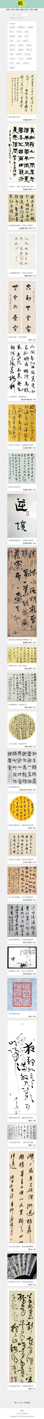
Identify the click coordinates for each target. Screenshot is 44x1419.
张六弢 (19, 32)
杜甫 (18, 63)
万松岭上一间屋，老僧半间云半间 (21, 186)
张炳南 (20, 50)
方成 (11, 63)
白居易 (25, 448)
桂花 (26, 36)
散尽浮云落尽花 (14, 487)
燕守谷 (19, 54)
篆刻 (22, 10)
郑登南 (12, 27)
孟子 (11, 32)
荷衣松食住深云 (14, 1014)
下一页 (23, 1403)
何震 (11, 54)
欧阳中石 (21, 27)
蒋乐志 (29, 45)
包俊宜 (25, 189)
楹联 (26, 276)
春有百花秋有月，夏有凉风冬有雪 (21, 825)
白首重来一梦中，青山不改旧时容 (21, 971)
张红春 (23, 399)
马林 (21, 790)
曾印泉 (25, 63)
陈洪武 (12, 45)
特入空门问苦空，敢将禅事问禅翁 (21, 445)
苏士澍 (27, 54)
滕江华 (29, 50)
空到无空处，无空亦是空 (18, 337)
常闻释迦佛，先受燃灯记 (18, 705)
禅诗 (30, 120)
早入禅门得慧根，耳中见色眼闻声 (21, 897)
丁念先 (12, 59)
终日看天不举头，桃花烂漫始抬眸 (21, 1282)
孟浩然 (12, 36)
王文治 (25, 862)
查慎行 (12, 68)
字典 (31, 10)
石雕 (26, 32)
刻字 (26, 10)
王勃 (11, 41)
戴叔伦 (25, 41)
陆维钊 (30, 27)
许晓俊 (25, 120)
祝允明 (12, 50)
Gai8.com (30, 1416)
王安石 (29, 942)
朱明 (30, 668)
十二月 (20, 59)
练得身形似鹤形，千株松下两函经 (21, 225)
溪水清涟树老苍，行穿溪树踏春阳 (21, 940)
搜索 (36, 10)
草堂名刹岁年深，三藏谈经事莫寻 (21, 1386)
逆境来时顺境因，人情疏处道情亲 (21, 540)
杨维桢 (25, 642)
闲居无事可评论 (14, 117)
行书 (30, 228)
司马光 (29, 790)
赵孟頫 (21, 228)
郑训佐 (20, 45)
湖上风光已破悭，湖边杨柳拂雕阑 (21, 1246)
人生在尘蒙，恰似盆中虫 (18, 744)
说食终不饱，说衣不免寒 (18, 666)
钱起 (19, 36)
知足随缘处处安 (14, 787)
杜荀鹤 (29, 59)
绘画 (17, 10)
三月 (18, 41)
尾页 (28, 1403)
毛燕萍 (25, 490)
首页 (8, 10)
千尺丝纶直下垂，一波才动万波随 (21, 1142)
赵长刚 (25, 543)
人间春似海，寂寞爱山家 (18, 397)
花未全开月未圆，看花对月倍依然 (21, 859)
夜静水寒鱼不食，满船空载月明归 (21, 1118)
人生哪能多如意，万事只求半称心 (21, 273)
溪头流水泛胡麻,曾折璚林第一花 (20, 640)
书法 (12, 10)
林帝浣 (29, 974)
